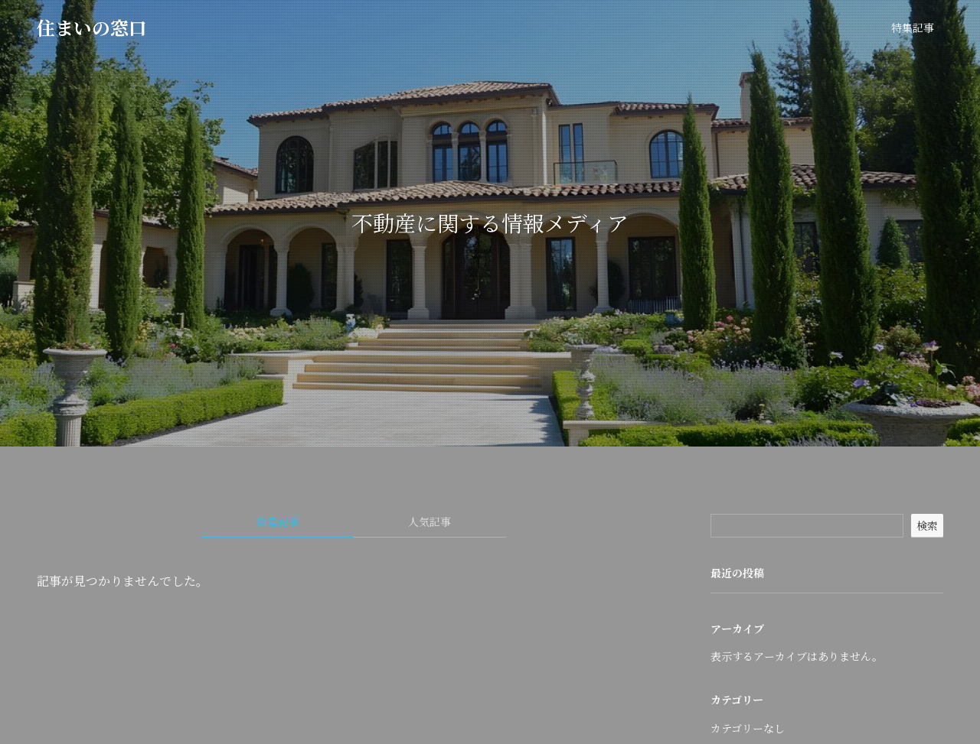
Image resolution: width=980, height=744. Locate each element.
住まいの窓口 (92, 27)
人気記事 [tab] (429, 521)
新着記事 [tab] (277, 521)
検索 (927, 525)
